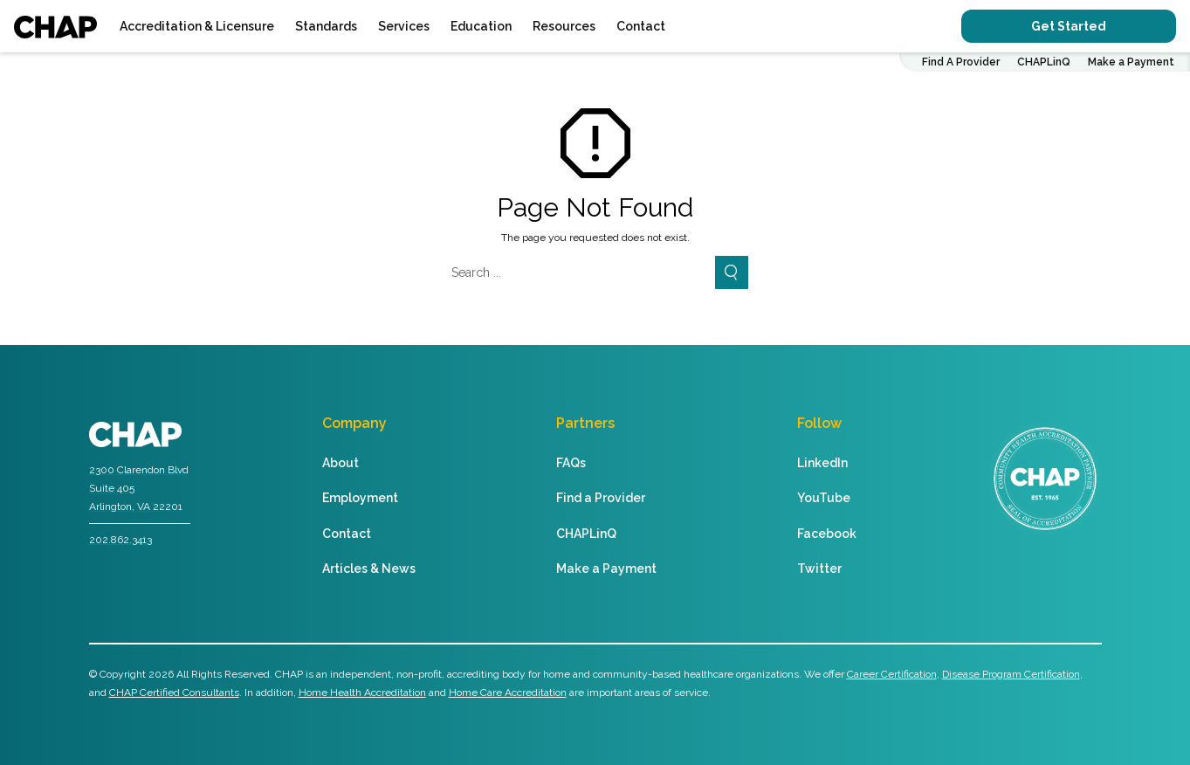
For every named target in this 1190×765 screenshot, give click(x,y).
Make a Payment (1131, 62)
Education (481, 26)
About (340, 463)
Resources (564, 26)
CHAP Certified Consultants (174, 692)
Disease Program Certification (1011, 674)
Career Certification (892, 674)
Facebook (826, 534)
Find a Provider (600, 498)
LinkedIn (822, 463)
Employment (360, 498)
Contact (640, 26)
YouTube (823, 498)
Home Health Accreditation (362, 692)
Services (404, 26)
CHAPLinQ (1043, 62)
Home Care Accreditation (508, 692)
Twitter (819, 568)
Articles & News (369, 568)
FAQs (571, 463)
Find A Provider (961, 62)
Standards (326, 26)
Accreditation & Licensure (197, 26)
